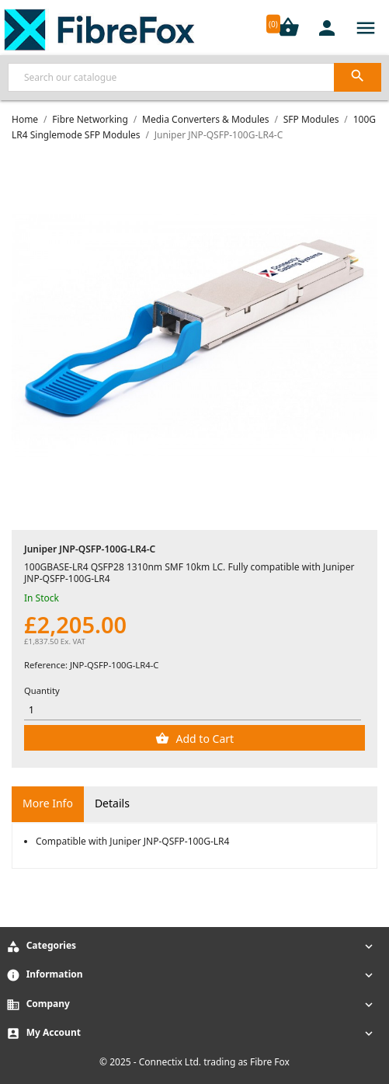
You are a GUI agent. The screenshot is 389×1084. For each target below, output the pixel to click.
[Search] (194, 77)
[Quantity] (192, 709)
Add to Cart (203, 738)
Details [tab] (112, 803)
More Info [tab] (48, 803)
